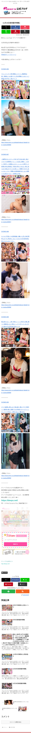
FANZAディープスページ (8, 54)
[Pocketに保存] (25, 27)
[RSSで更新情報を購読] (22, 591)
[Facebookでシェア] (15, 27)
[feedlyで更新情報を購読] (8, 591)
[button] (25, 32)
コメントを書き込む (15, 722)
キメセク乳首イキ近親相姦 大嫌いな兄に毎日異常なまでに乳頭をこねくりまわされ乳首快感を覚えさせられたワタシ (15, 239)
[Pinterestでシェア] (15, 32)
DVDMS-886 (5, 69)
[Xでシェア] (6, 27)
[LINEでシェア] (6, 32)
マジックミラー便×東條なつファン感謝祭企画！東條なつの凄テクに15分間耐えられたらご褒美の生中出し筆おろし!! (15, 76)
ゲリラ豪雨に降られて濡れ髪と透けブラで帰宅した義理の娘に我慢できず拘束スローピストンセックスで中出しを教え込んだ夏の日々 (15, 409)
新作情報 (4, 572)
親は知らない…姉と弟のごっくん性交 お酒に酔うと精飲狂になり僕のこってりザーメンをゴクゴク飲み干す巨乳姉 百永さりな (15, 324)
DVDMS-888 (5, 231)
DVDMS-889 (5, 317)
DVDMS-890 (5, 402)
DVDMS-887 (5, 154)
